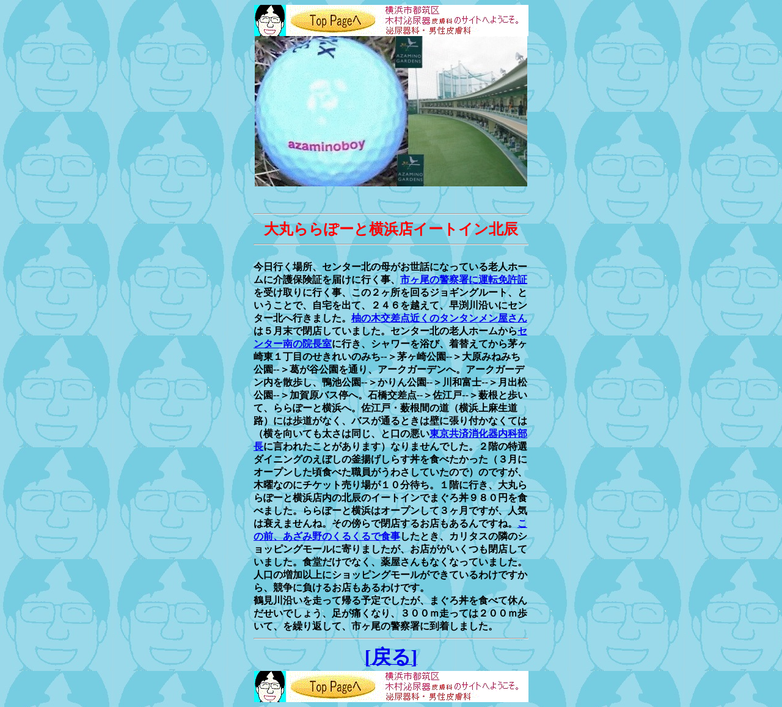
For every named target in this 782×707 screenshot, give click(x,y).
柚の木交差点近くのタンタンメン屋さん (439, 318)
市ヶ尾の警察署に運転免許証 (463, 279)
